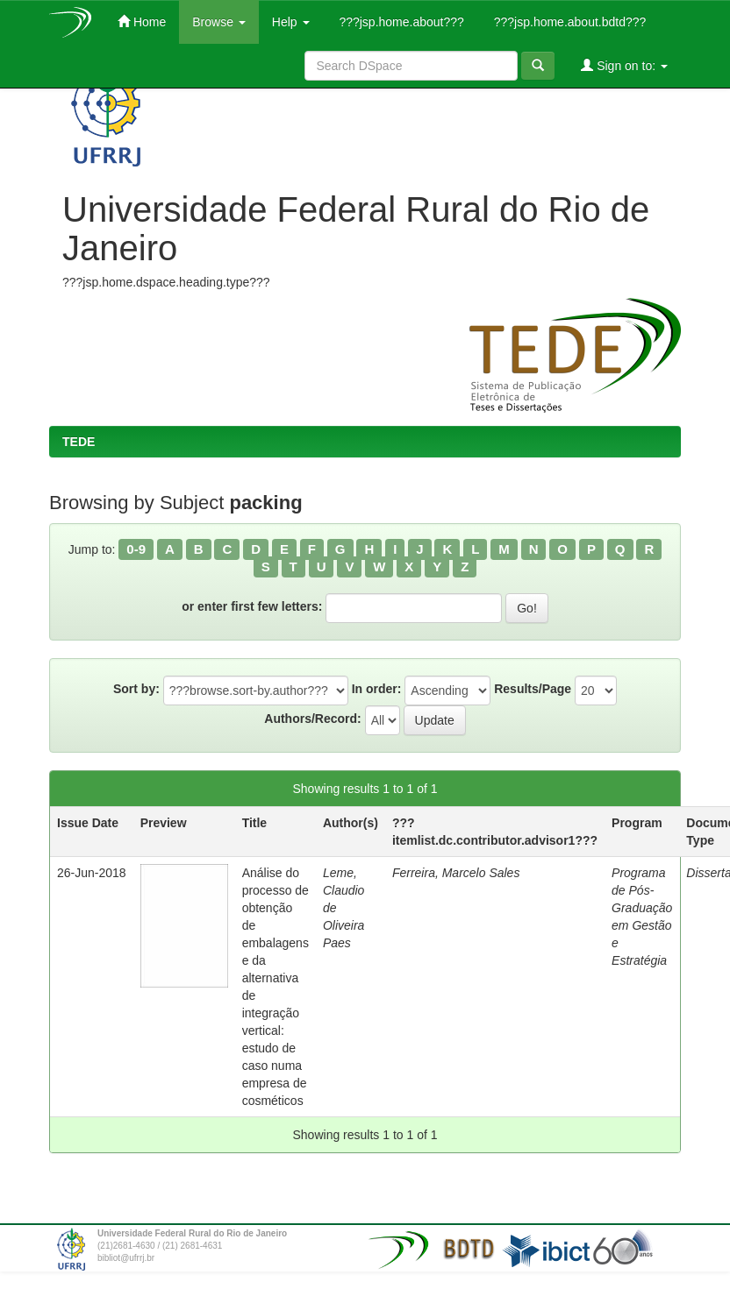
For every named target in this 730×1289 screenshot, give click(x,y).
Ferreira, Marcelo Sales (456, 873)
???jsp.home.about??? (400, 22)
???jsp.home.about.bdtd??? (568, 22)
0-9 (136, 549)
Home (142, 21)
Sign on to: (624, 65)
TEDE (78, 442)
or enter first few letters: (252, 606)
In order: (377, 689)
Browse (219, 22)
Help (291, 22)
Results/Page (532, 689)
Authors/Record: (312, 719)
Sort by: (136, 689)
